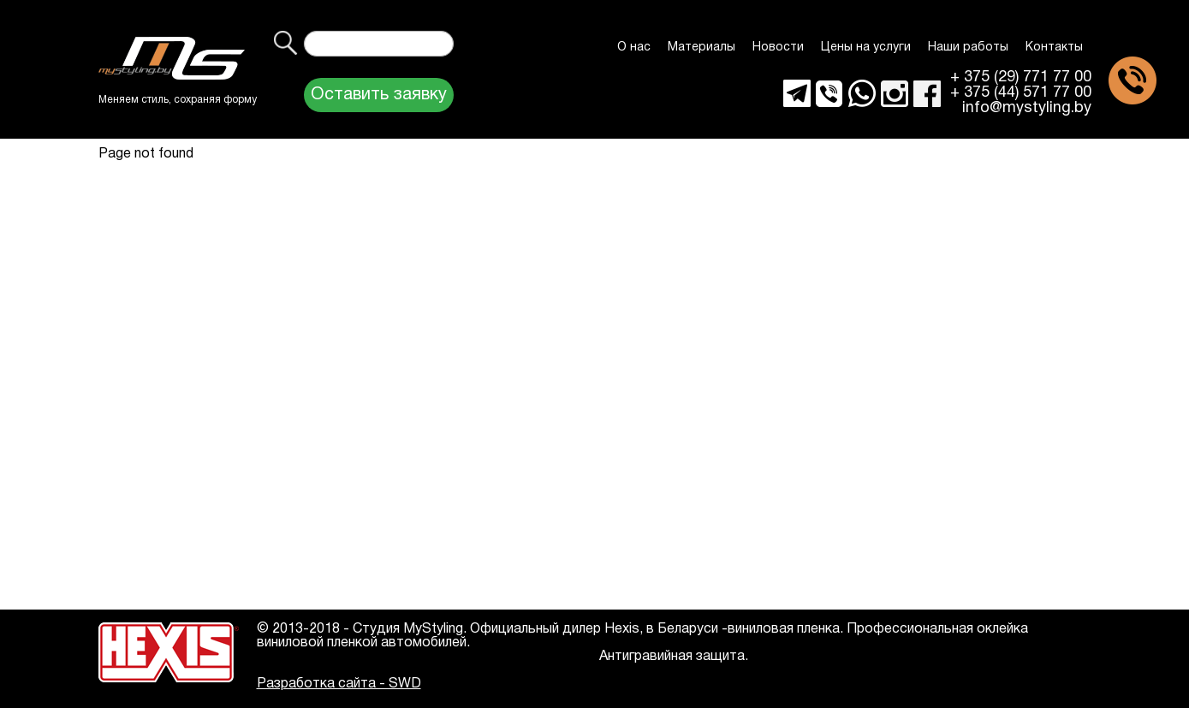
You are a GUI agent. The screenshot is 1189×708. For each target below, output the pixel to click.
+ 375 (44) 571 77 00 (1020, 93)
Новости (778, 47)
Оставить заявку (379, 95)
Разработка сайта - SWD (339, 684)
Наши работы (968, 47)
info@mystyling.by (1026, 109)
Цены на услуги (866, 47)
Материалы (701, 47)
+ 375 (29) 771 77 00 (1020, 78)
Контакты (1054, 47)
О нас (634, 47)
